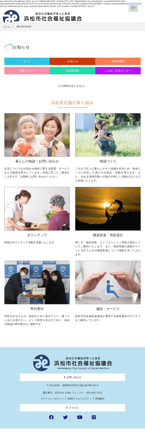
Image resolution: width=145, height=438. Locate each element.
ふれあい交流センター (129, 68)
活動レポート (84, 66)
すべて (15, 66)
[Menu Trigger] (133, 7)
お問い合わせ (73, 386)
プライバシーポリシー (52, 408)
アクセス (74, 417)
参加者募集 (61, 66)
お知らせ (38, 66)
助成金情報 (106, 66)
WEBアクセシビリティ (80, 408)
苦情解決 (99, 408)
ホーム (6, 26)
